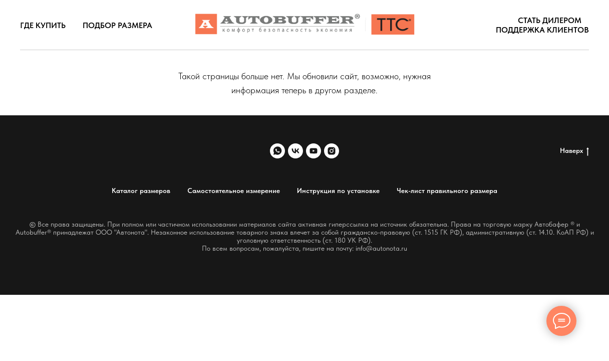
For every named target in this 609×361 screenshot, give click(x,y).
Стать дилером (549, 20)
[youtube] (313, 150)
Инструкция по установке (338, 191)
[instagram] (331, 150)
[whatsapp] (277, 150)
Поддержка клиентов (542, 30)
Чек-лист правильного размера (447, 191)
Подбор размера (117, 25)
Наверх (574, 150)
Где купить (43, 25)
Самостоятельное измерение (233, 191)
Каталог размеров (141, 191)
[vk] (295, 150)
